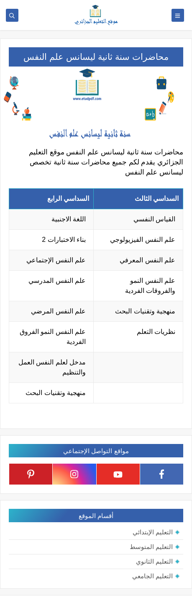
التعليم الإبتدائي (153, 532)
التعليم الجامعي (152, 576)
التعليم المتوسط (151, 546)
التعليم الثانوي (154, 561)
